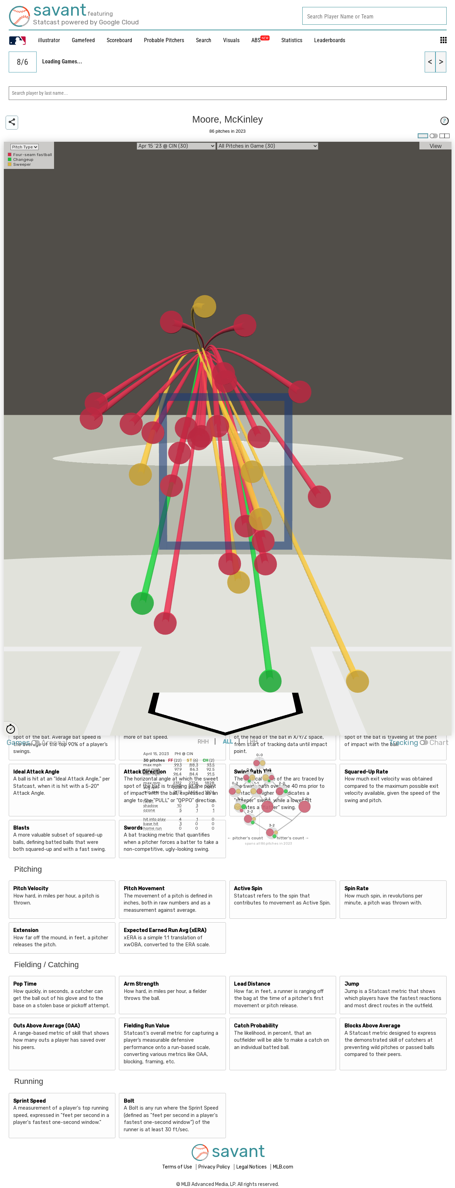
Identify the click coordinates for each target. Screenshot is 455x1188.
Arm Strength (141, 984)
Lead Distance (252, 984)
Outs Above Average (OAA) (46, 1026)
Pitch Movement (144, 889)
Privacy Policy (214, 1167)
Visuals (231, 40)
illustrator (49, 40)
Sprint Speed (29, 1101)
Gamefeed (83, 40)
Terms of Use (177, 1167)
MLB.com (283, 1167)
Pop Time (25, 984)
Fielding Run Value (146, 1026)
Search (203, 40)
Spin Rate (356, 889)
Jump (351, 984)
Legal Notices (252, 1167)
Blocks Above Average (372, 1026)
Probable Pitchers (164, 40)
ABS (260, 40)
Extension (25, 930)
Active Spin (248, 889)
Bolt (129, 1101)
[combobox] (374, 16)
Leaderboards (329, 40)
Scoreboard (119, 40)
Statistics (291, 40)
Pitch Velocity (30, 889)
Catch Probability (256, 1026)
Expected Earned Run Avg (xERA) (165, 930)
